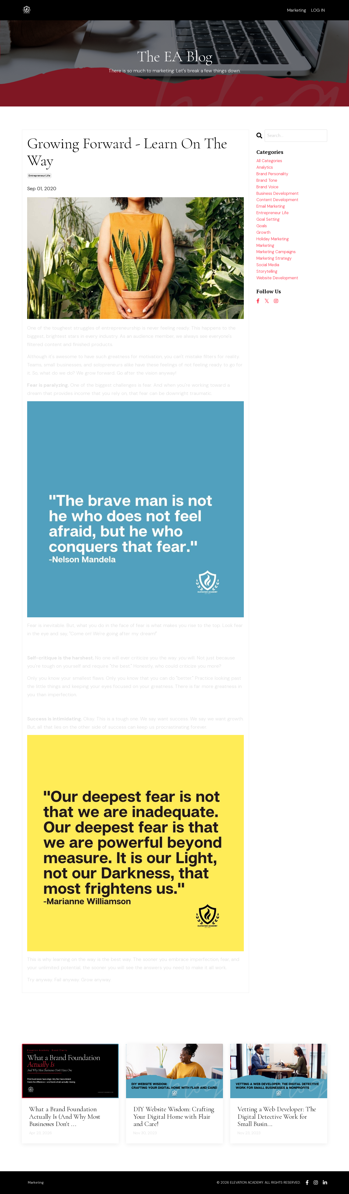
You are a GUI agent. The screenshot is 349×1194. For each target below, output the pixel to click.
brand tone (268, 185)
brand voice (269, 193)
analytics (266, 170)
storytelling (269, 294)
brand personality (275, 178)
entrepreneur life (39, 175)
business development (281, 201)
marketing (267, 263)
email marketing (273, 216)
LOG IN (318, 10)
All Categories (271, 162)
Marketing (296, 10)
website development (281, 302)
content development (280, 209)
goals (262, 240)
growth (264, 247)
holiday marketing (276, 255)
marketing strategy (277, 278)
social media (270, 286)
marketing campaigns (280, 271)
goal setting (269, 232)
